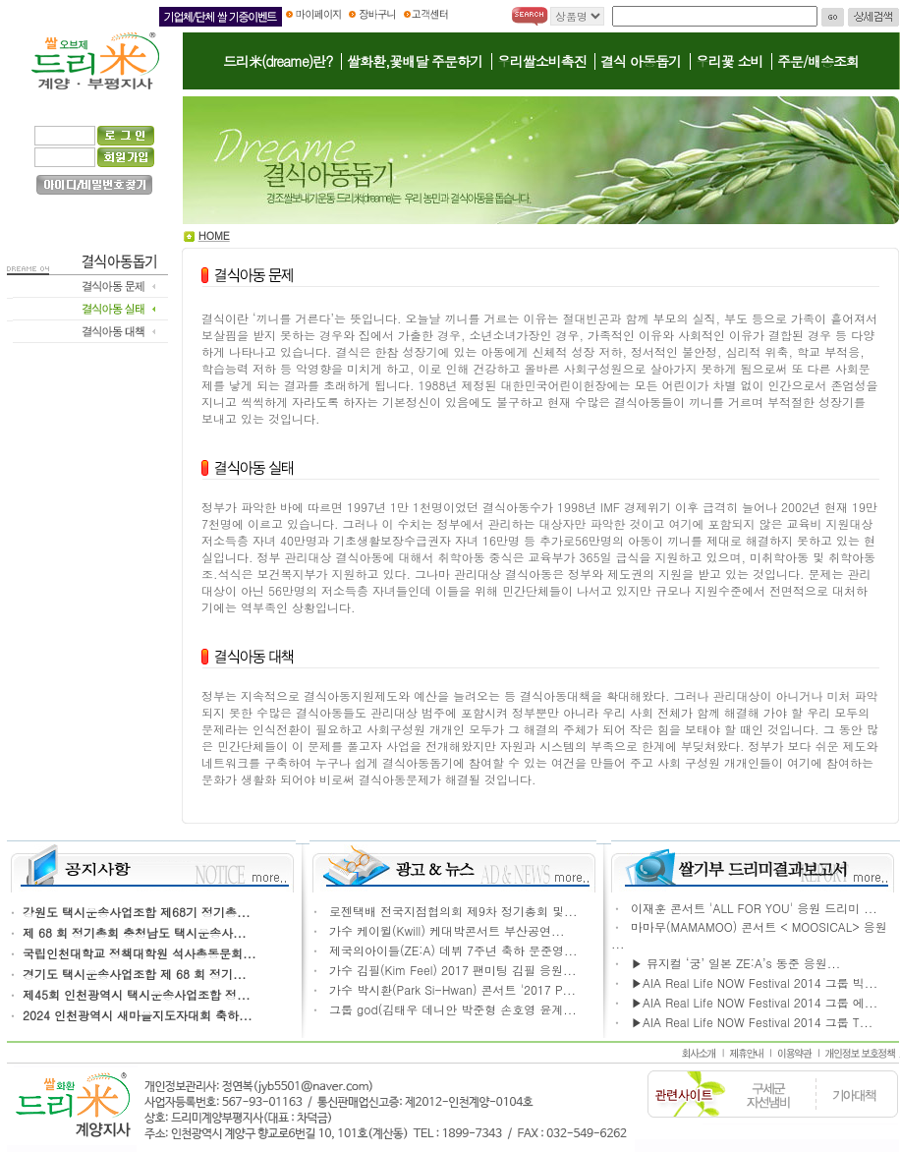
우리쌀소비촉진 (542, 61)
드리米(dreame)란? (277, 61)
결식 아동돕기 (640, 61)
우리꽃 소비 (729, 61)
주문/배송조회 (818, 61)
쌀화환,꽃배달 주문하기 (414, 61)
